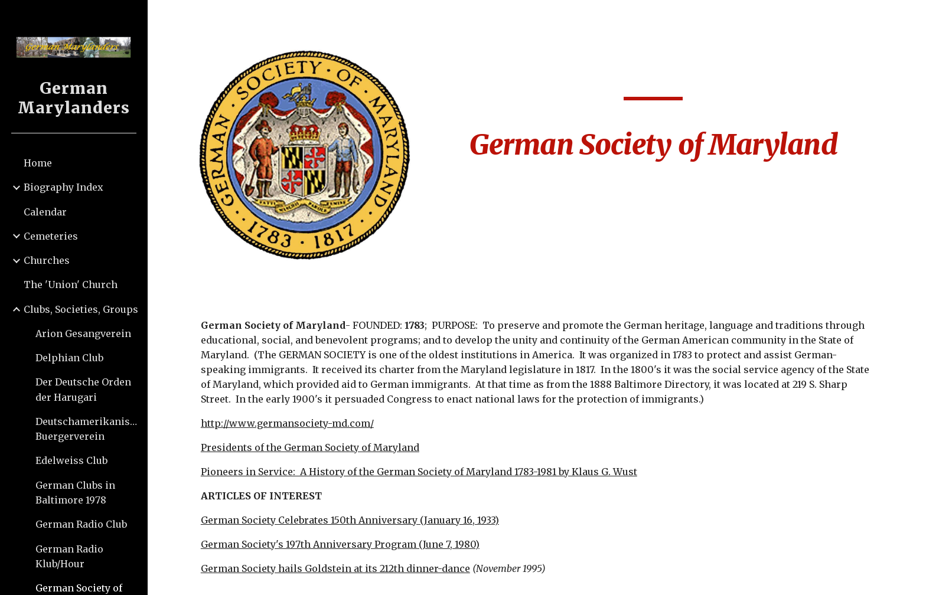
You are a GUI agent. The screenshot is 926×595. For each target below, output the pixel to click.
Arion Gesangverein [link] (83, 333)
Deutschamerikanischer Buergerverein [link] (87, 429)
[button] (912, 16)
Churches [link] (47, 260)
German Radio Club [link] (81, 524)
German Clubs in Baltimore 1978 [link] (75, 492)
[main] (653, 114)
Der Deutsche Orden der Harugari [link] (83, 389)
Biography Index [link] (63, 187)
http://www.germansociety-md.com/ (287, 423)
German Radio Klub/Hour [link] (69, 556)
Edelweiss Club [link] (71, 460)
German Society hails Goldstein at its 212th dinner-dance (335, 568)
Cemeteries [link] (51, 236)
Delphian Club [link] (69, 358)
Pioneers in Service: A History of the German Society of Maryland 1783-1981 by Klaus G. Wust (419, 472)
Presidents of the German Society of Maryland (310, 447)
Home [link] (38, 163)
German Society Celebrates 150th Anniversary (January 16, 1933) (350, 520)
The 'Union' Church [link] (71, 284)
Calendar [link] (45, 212)
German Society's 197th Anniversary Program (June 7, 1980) (340, 544)
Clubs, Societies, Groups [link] (81, 309)
